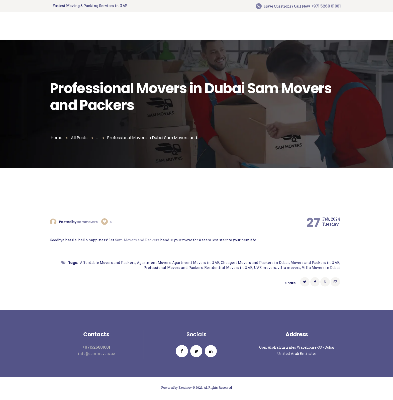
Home (56, 137)
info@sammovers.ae (96, 353)
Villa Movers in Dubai (321, 267)
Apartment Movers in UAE (195, 262)
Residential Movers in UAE (228, 267)
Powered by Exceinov (176, 389)
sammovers (88, 221)
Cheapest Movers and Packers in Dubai (255, 262)
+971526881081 (96, 347)
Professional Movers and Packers (173, 267)
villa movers (288, 267)
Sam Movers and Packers (137, 240)
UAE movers (265, 267)
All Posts (79, 138)
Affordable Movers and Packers (107, 262)
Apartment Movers (154, 262)
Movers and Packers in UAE (314, 262)
